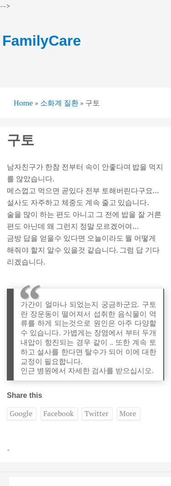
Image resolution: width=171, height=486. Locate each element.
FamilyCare (41, 40)
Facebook (58, 413)
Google (21, 413)
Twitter (96, 413)
